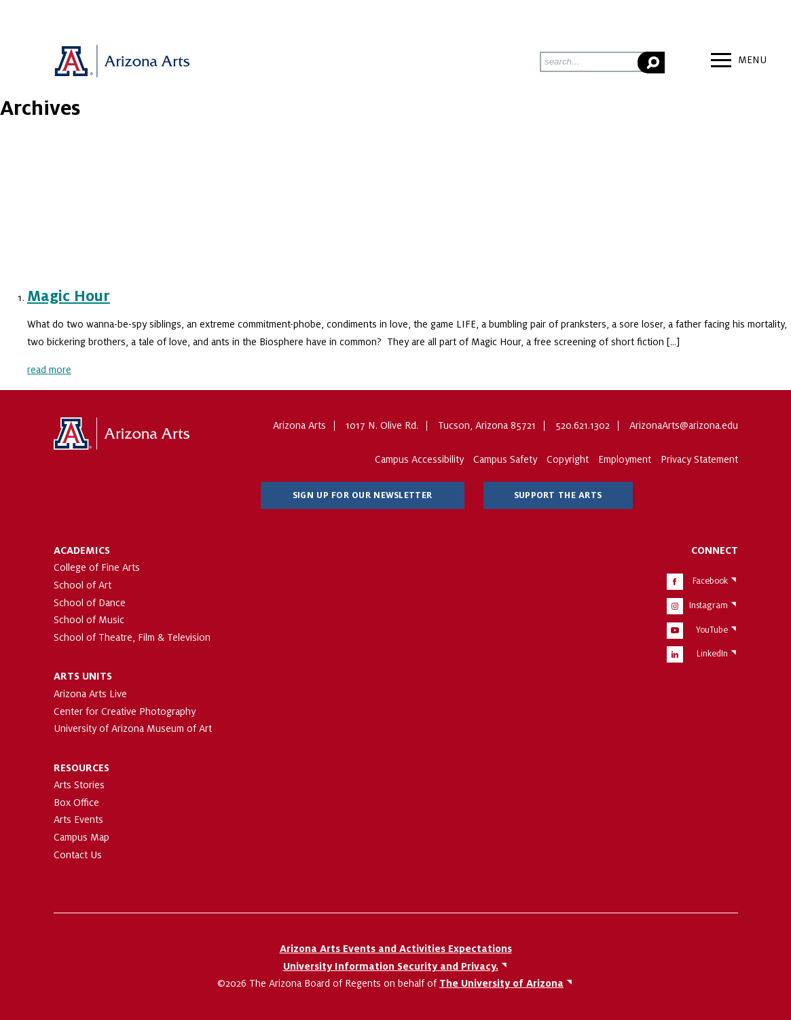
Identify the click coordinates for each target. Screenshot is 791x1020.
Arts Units (83, 676)
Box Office (76, 802)
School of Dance (90, 602)
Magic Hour (68, 296)
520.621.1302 (582, 425)
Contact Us (78, 854)
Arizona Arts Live (90, 693)
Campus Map (81, 837)
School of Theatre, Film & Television (132, 637)
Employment (624, 459)
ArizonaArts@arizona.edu (683, 425)
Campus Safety (505, 459)
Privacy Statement (699, 459)
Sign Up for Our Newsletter (362, 495)
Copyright (568, 459)
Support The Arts (558, 495)
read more (49, 369)
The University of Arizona (121, 434)
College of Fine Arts (97, 567)
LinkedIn (712, 653)
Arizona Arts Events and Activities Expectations (396, 948)
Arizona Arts (121, 62)
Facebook (710, 581)
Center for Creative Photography (125, 711)
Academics (82, 550)
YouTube (712, 630)
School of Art (82, 585)
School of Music (89, 619)
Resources (81, 767)
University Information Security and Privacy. (390, 966)
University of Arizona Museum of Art (133, 728)
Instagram (708, 605)
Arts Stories (79, 784)
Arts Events (78, 819)
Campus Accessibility (419, 459)
